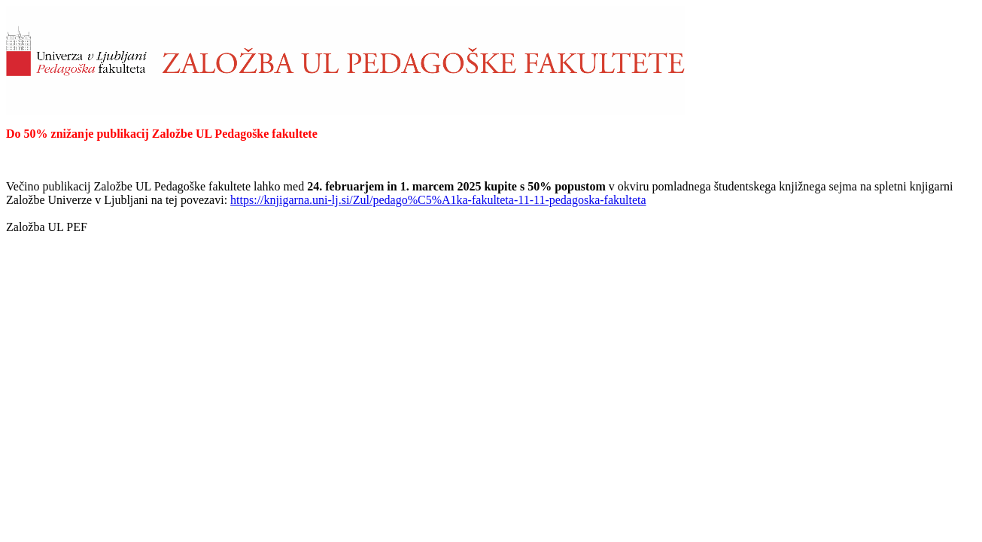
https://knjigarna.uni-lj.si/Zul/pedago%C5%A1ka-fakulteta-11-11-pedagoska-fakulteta (438, 199)
